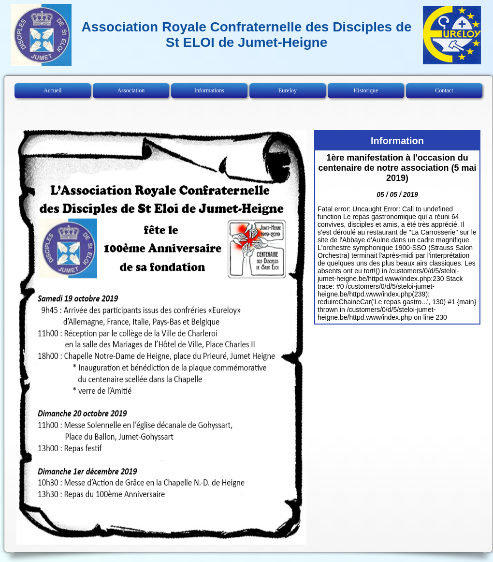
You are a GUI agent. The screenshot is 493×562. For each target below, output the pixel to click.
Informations (209, 90)
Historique (366, 90)
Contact (444, 90)
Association (131, 90)
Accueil (52, 90)
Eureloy (287, 90)
